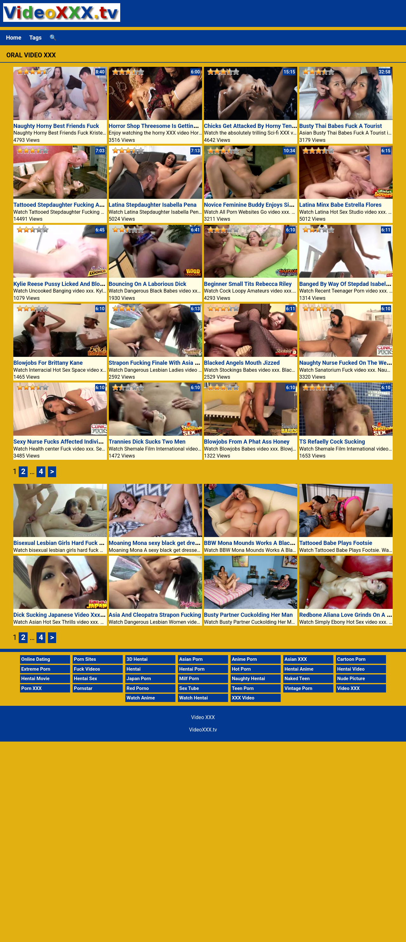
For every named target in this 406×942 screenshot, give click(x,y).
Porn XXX (31, 688)
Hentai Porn (192, 669)
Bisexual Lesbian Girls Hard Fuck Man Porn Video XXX (82, 543)
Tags (35, 37)
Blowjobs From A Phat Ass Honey (247, 441)
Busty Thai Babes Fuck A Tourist (340, 126)
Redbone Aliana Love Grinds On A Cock (349, 614)
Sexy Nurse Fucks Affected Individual (61, 441)
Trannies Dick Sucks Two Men (147, 441)
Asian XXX (296, 659)
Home (13, 37)
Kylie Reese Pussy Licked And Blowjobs (64, 284)
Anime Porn (244, 659)
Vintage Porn (298, 688)
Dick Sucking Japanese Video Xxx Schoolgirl (70, 614)
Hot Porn (241, 669)
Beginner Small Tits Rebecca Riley (247, 284)
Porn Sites (85, 659)
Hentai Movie (35, 678)
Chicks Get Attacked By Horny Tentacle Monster (265, 126)
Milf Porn (189, 678)
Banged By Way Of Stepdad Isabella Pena (352, 284)
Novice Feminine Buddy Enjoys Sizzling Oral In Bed (269, 204)
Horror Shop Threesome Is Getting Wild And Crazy (173, 126)
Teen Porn (243, 688)
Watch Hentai (193, 698)
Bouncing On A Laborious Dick (148, 284)
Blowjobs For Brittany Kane (47, 362)
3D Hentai (137, 659)
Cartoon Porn (351, 659)
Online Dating (35, 659)
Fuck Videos (87, 669)
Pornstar (83, 688)
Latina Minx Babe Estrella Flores (340, 204)
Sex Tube (189, 688)
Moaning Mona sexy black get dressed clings (166, 543)
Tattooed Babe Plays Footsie (335, 543)
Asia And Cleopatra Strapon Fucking (155, 614)
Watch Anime (141, 698)
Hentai (134, 669)
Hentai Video (351, 669)
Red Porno (138, 688)
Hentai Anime (299, 669)
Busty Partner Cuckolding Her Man (248, 614)
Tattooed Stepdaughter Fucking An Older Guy (71, 204)
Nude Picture (351, 678)
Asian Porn (191, 659)
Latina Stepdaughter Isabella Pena (153, 204)
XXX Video (243, 698)
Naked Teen (297, 678)
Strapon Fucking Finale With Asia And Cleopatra (170, 362)
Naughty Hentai (248, 678)
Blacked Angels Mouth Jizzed (242, 362)
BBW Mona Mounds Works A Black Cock (255, 543)
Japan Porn (139, 678)
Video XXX (348, 688)
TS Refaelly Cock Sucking (332, 441)
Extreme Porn (35, 669)
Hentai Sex (85, 678)
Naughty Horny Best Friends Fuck (56, 126)
